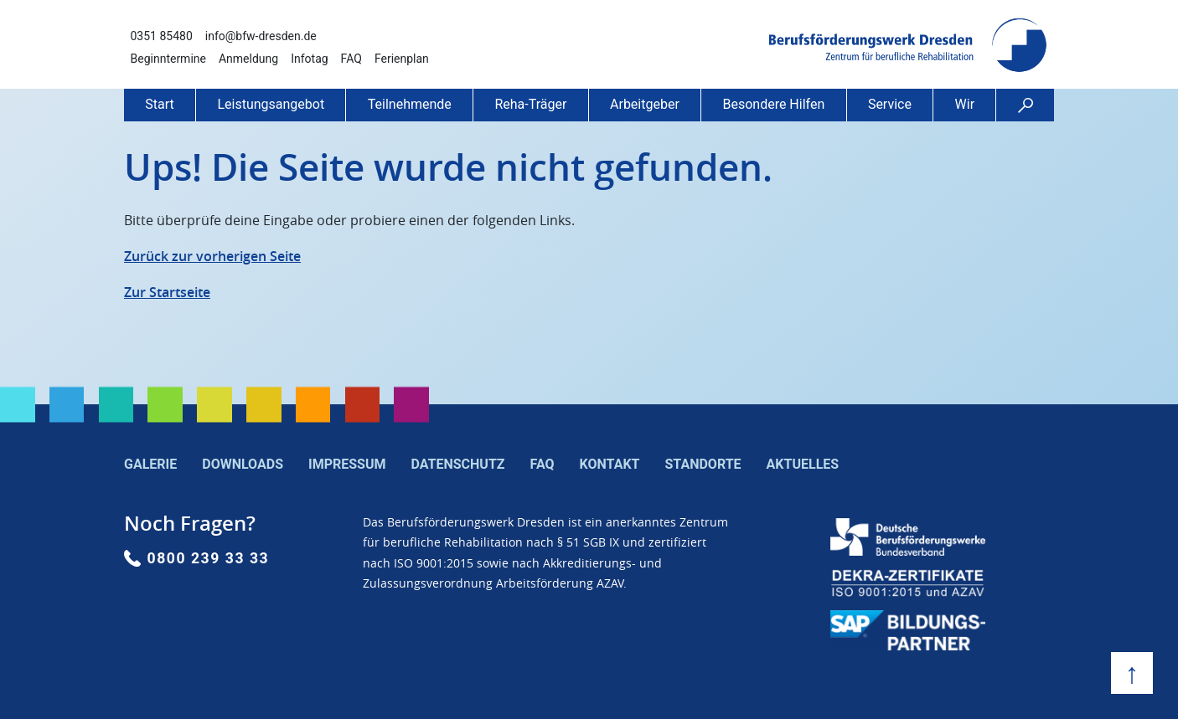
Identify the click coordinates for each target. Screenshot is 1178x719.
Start (159, 104)
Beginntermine (168, 58)
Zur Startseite (167, 292)
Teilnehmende (410, 104)
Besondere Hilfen (773, 104)
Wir (965, 104)
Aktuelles (803, 464)
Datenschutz (458, 464)
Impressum (347, 464)
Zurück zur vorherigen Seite (212, 256)
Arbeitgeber (644, 104)
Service (890, 104)
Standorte (702, 464)
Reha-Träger (530, 104)
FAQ (351, 58)
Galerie (150, 464)
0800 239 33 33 (208, 558)
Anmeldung (248, 58)
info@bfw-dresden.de (261, 36)
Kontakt (610, 464)
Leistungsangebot (270, 104)
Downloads (242, 464)
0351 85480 (162, 36)
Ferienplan (402, 58)
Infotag (309, 58)
